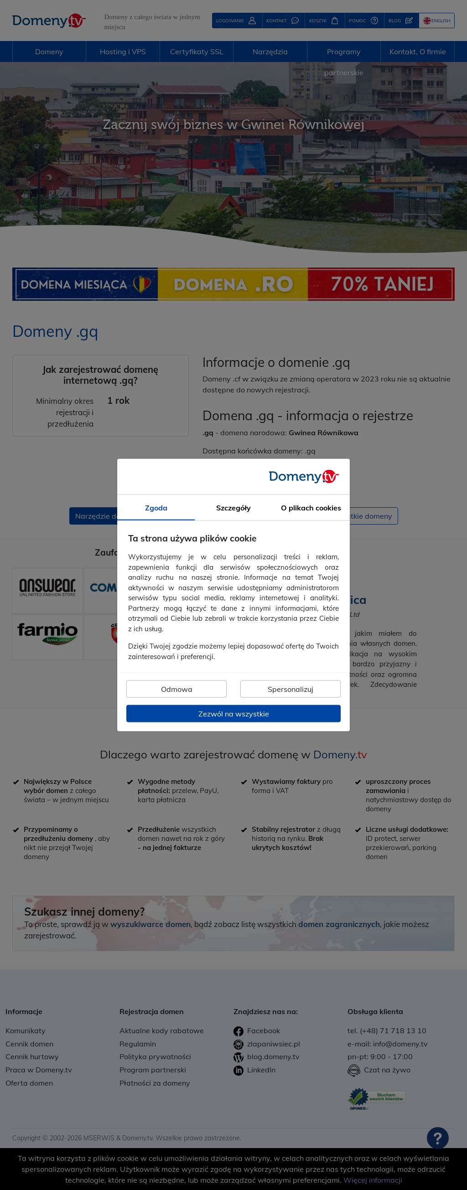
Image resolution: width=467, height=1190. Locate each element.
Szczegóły (233, 507)
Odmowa (176, 689)
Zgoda (156, 507)
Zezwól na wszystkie (233, 713)
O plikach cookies (311, 507)
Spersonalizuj (290, 689)
